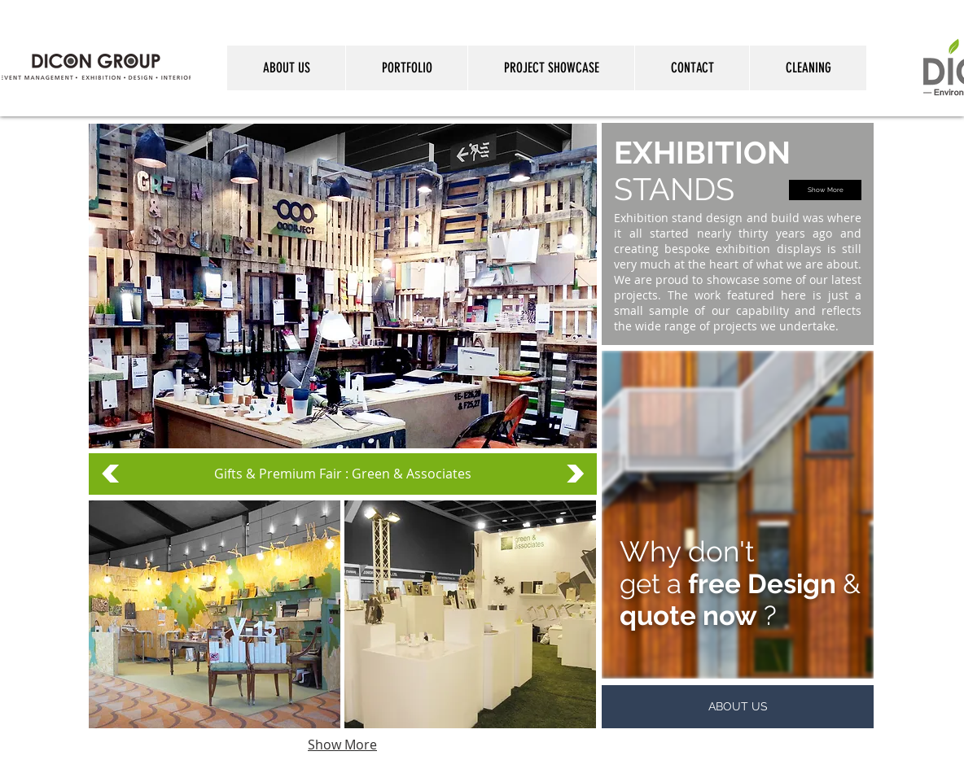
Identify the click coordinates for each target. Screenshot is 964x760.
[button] (214, 614)
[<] (110, 473)
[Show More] (825, 190)
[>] (575, 473)
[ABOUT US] (738, 706)
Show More (342, 744)
